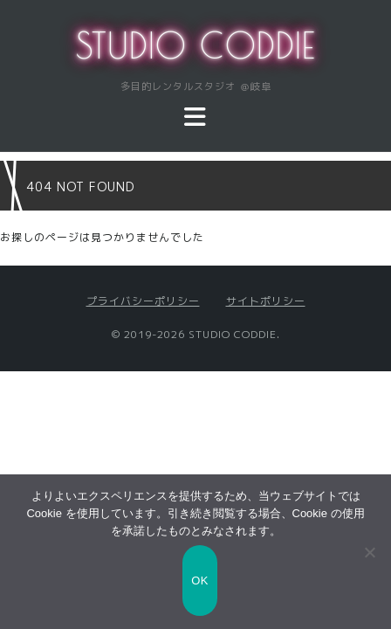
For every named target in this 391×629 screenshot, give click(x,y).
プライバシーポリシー (143, 301)
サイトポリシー (265, 301)
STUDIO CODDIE (196, 45)
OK (199, 580)
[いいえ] (369, 552)
